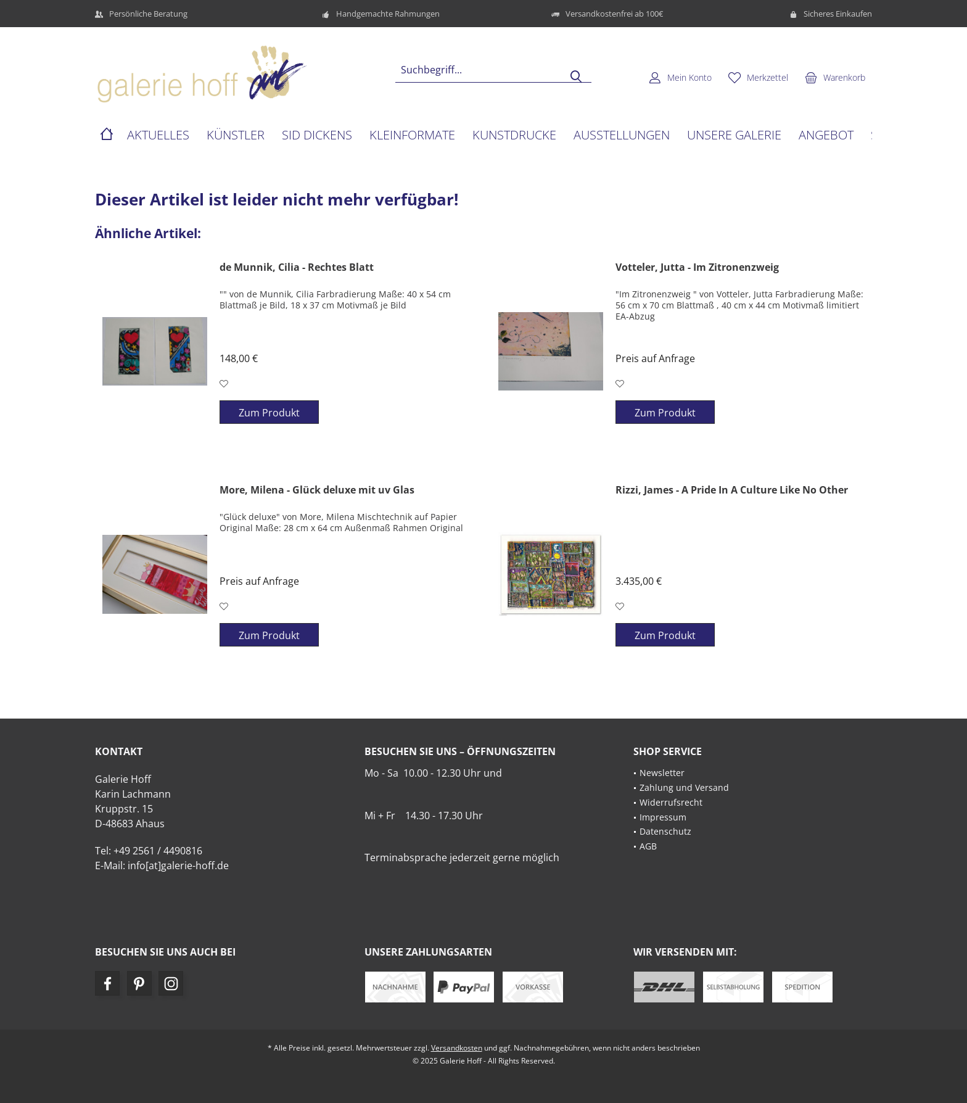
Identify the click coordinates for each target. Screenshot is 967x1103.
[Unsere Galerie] (734, 135)
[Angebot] (826, 135)
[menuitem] (835, 77)
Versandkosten (456, 1048)
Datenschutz (665, 831)
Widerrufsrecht (671, 802)
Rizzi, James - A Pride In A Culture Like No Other (731, 490)
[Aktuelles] (158, 135)
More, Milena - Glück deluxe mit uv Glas (317, 490)
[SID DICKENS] (317, 135)
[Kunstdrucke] (514, 135)
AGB (648, 846)
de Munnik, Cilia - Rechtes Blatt (297, 267)
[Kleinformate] (412, 135)
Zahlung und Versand (684, 787)
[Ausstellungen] (621, 135)
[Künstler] (235, 135)
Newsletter (662, 773)
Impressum (663, 817)
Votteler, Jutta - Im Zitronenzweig (697, 267)
